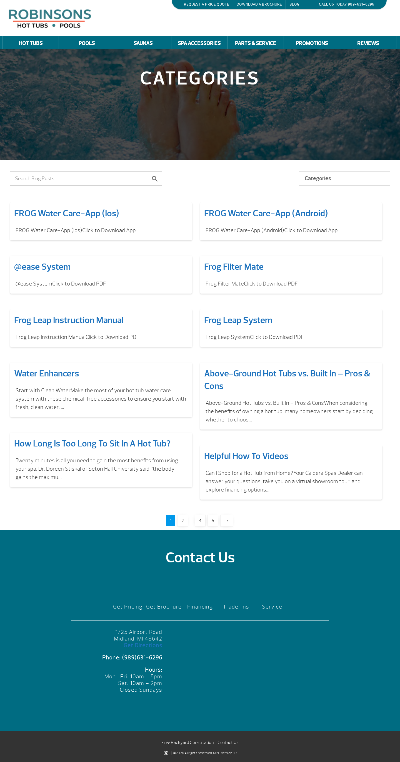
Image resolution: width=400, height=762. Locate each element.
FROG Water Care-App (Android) (266, 213)
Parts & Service (255, 43)
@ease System (42, 266)
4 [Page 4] (200, 520)
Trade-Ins (236, 606)
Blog (294, 4)
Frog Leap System (238, 320)
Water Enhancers (46, 373)
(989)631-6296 (142, 657)
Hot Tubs (30, 43)
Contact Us (228, 742)
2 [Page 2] (182, 520)
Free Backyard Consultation (187, 742)
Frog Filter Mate (234, 266)
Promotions (312, 43)
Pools (87, 43)
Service (272, 606)
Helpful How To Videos (246, 456)
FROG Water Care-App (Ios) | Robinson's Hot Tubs (51, 18)
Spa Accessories (199, 43)
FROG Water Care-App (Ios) (66, 213)
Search (309, 4)
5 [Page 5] (213, 520)
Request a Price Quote (206, 4)
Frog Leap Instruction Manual (69, 320)
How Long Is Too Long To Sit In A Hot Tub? (92, 443)
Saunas (143, 43)
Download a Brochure (259, 4)
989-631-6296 (361, 4)
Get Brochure (164, 606)
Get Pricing (127, 606)
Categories (318, 178)
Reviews (368, 43)
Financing (200, 606)
